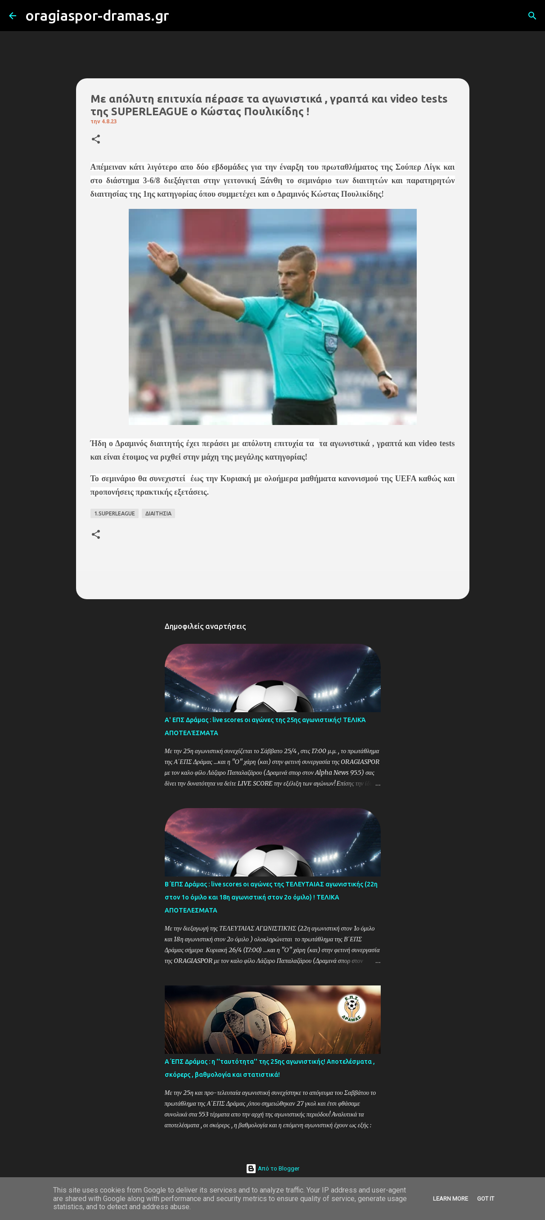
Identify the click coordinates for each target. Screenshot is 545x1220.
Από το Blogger (272, 1168)
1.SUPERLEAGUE (114, 513)
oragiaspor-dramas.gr (97, 15)
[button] (95, 140)
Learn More (450, 1198)
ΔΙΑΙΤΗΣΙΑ (158, 513)
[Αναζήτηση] (181, 16)
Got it (485, 1198)
